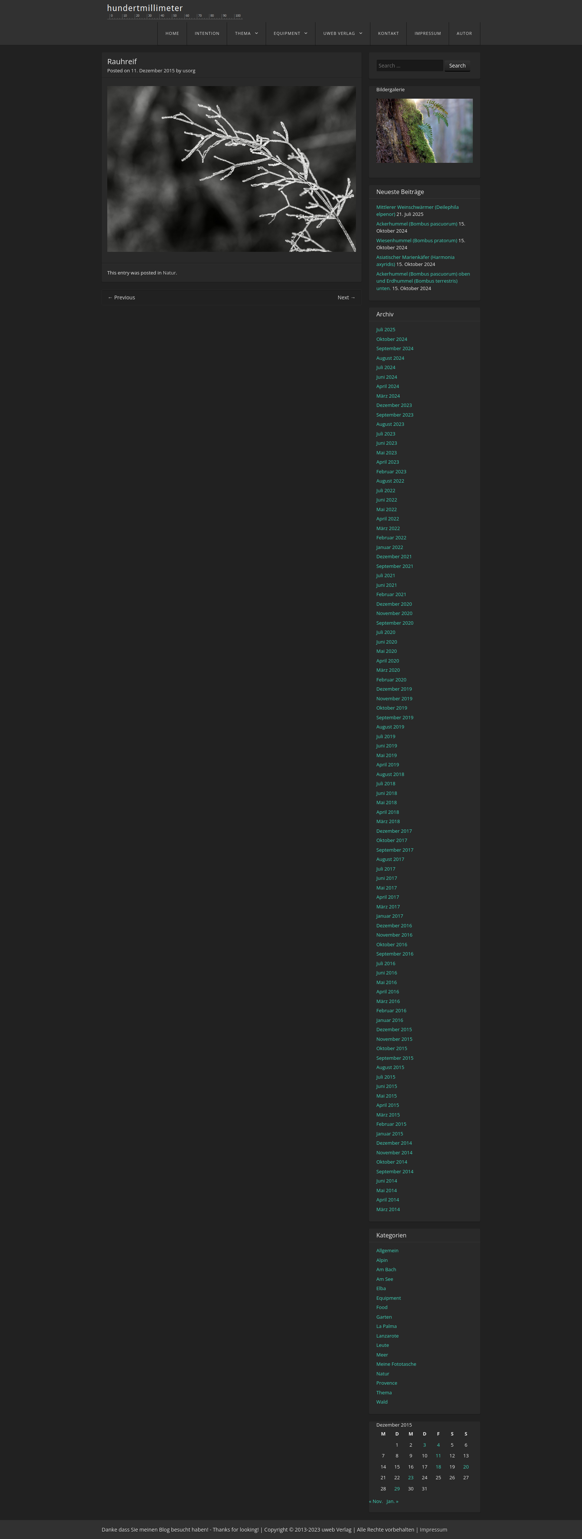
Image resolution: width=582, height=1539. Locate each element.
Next (347, 297)
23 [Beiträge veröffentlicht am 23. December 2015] (410, 1477)
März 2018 (388, 821)
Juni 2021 (386, 585)
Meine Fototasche (396, 1364)
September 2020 (394, 622)
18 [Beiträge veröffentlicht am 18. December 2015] (438, 1466)
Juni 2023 (386, 443)
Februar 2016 (391, 1010)
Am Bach (386, 1269)
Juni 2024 (386, 377)
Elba (381, 1288)
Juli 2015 (385, 1076)
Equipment (287, 33)
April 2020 (387, 660)
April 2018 (387, 812)
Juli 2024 (385, 367)
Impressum (428, 33)
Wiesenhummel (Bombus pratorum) (416, 240)
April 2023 (387, 461)
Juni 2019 (386, 745)
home (172, 33)
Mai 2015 (386, 1095)
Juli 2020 (385, 632)
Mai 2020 (386, 651)
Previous (121, 297)
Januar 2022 (389, 547)
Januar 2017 (389, 915)
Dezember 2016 (394, 925)
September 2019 (394, 717)
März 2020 (388, 670)
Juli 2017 (385, 868)
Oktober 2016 (391, 944)
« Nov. (376, 1501)
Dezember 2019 (394, 688)
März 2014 (388, 1209)
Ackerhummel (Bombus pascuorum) (416, 223)
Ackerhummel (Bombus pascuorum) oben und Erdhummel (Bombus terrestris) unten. (423, 281)
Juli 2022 (385, 490)
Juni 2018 (386, 793)
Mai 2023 (386, 452)
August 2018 (390, 774)
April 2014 (387, 1199)
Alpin (382, 1260)
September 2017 (394, 849)
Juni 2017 (386, 878)
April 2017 (387, 897)
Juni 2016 (386, 972)
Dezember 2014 (394, 1143)
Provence (386, 1382)
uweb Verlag (339, 33)
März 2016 (388, 1001)
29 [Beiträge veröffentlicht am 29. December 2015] (397, 1488)
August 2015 (390, 1067)
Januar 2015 (389, 1133)
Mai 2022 (386, 509)
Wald (382, 1401)
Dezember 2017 (394, 831)
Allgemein (387, 1250)
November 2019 (394, 698)
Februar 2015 (391, 1124)
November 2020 (394, 613)
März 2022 (388, 528)
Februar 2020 (391, 679)
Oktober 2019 (391, 707)
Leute (382, 1345)
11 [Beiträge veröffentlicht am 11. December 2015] (438, 1455)
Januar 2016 (389, 1020)
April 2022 (387, 518)
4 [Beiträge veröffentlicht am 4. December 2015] (438, 1444)
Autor (464, 33)
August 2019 (390, 726)
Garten (384, 1316)
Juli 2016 (385, 963)
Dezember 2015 (394, 1029)
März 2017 (388, 906)
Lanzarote (387, 1335)
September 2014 (394, 1171)
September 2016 (394, 953)
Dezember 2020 (394, 604)
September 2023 (394, 414)
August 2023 (390, 424)
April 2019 (387, 764)
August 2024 (390, 358)
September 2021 (394, 566)
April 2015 (387, 1105)
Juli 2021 (385, 575)
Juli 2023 (385, 433)
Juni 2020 (386, 641)
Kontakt (388, 33)
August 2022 (390, 480)
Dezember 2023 (394, 405)
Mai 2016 (386, 982)
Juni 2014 (386, 1180)
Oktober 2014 (391, 1161)
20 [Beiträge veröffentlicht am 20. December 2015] (466, 1466)
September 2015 (394, 1058)
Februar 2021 (391, 594)
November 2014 (394, 1152)
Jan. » (393, 1501)
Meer (382, 1354)
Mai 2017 (386, 887)
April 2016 (387, 991)
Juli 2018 (385, 783)
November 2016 (394, 934)
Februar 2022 (391, 537)
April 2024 (387, 386)
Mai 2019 (386, 755)
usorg (189, 70)
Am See (384, 1279)
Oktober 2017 (391, 840)
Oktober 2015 (391, 1048)
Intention (207, 33)
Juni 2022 (386, 499)
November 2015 (394, 1039)
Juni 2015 (386, 1086)
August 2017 (390, 859)
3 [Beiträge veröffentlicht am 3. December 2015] (424, 1444)
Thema (243, 33)
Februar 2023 (391, 471)
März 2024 (388, 395)
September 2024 (394, 348)
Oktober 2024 (391, 339)
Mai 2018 (386, 802)
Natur (169, 272)
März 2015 (388, 1114)
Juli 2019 (385, 736)
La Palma (386, 1326)
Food (382, 1307)
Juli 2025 (385, 329)
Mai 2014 (386, 1190)
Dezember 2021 (394, 556)
